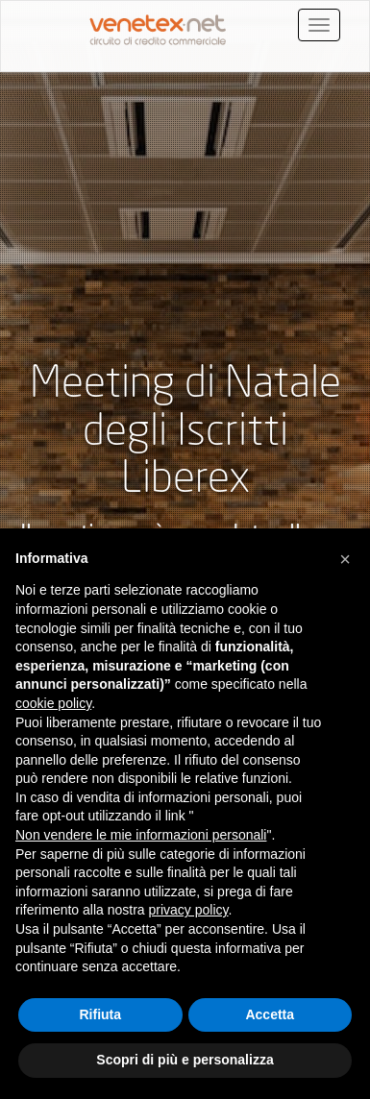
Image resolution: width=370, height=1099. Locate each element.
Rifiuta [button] (100, 1014)
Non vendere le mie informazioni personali (140, 835)
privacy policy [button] (189, 909)
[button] (345, 559)
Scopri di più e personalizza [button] (184, 1059)
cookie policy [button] (53, 703)
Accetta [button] (269, 1014)
